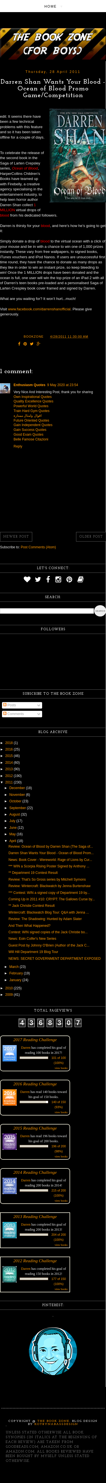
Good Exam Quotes (28, 435)
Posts (9, 705)
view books (61, 1068)
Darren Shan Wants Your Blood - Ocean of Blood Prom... (51, 853)
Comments (13, 714)
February (16, 973)
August (15, 814)
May (13, 834)
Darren (26, 1048)
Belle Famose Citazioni (31, 439)
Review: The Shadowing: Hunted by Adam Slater (45, 919)
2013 (9, 769)
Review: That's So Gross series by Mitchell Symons (47, 879)
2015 (9, 756)
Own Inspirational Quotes (33, 397)
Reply (18, 446)
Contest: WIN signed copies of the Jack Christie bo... (48, 932)
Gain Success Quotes (30, 430)
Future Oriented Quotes (31, 420)
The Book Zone (53, 1421)
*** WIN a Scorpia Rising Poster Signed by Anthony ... (48, 866)
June (13, 828)
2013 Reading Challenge (35, 1216)
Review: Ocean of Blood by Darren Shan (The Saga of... (50, 847)
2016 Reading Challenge (35, 1083)
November (17, 795)
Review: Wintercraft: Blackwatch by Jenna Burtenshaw (49, 886)
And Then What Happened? (29, 926)
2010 (9, 988)
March (14, 967)
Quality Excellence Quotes (33, 401)
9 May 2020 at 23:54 (62, 385)
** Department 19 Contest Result (33, 873)
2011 (9, 782)
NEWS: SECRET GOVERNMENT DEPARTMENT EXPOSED (54, 959)
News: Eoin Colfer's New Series (32, 939)
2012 (9, 776)
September (18, 808)
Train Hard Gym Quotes (31, 411)
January (15, 980)
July (12, 821)
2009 (9, 995)
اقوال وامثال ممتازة (28, 416)
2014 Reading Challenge (35, 1172)
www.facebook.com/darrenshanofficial (39, 309)
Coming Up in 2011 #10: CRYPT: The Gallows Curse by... (51, 899)
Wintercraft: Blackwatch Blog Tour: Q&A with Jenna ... (48, 912)
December (17, 788)
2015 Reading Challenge (35, 1128)
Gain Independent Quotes (33, 425)
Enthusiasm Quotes (30, 385)
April (13, 841)
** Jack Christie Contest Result (31, 906)
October (15, 801)
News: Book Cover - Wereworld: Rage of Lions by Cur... (50, 860)
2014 (9, 763)
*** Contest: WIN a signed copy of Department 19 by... (49, 893)
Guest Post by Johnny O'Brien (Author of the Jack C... (48, 945)
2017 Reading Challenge (35, 1039)
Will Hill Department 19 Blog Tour (33, 952)
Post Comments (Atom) (38, 547)
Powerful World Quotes (31, 406)
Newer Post (16, 536)
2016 (9, 749)
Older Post (91, 536)
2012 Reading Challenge (35, 1260)
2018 (9, 743)
